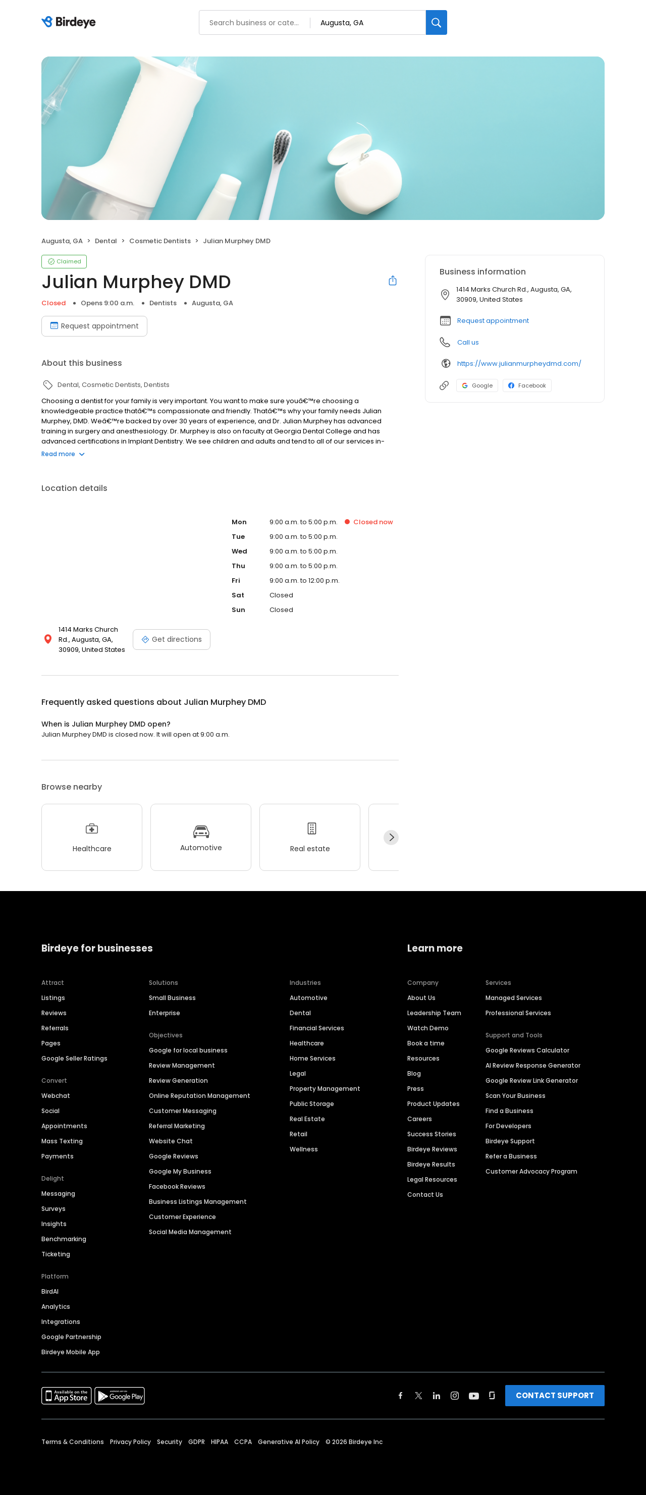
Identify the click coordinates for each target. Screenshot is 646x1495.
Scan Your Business (516, 1095)
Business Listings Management (198, 1201)
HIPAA (219, 1441)
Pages (51, 1043)
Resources (423, 1058)
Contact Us (425, 1194)
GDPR (196, 1441)
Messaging (58, 1193)
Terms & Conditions (72, 1441)
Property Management (325, 1088)
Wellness (304, 1149)
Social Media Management (190, 1232)
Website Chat (171, 1141)
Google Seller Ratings (74, 1058)
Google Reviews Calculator (527, 1050)
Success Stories (431, 1134)
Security (169, 1441)
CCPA (243, 1441)
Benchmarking (63, 1239)
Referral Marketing (177, 1126)
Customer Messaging (183, 1110)
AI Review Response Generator (533, 1065)
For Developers (508, 1126)
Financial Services (317, 1028)
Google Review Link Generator (532, 1080)
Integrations (60, 1321)
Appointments (64, 1126)
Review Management (182, 1065)
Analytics (55, 1306)
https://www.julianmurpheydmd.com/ (519, 363)
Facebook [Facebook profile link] (527, 385)
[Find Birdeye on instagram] (455, 1395)
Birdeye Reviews (432, 1149)
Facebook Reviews (177, 1186)
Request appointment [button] (493, 320)
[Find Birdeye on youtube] (474, 1395)
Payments (57, 1156)
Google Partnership (71, 1337)
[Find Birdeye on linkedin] (437, 1395)
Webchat (55, 1095)
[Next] (391, 837)
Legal (298, 1073)
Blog (414, 1073)
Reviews (54, 1013)
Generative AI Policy (288, 1441)
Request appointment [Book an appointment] (94, 326)
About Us (421, 997)
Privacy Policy (130, 1441)
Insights (54, 1224)
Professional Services (518, 1013)
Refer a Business (511, 1156)
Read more (63, 454)
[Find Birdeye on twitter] (418, 1395)
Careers (419, 1119)
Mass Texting (62, 1141)
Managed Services (514, 997)
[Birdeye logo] (70, 23)
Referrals (55, 1028)
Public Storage (312, 1103)
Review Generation (178, 1080)
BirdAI (50, 1291)
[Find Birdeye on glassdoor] (492, 1395)
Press (415, 1088)
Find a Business (509, 1110)
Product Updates (433, 1103)
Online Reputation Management (199, 1095)
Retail (298, 1134)
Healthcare (307, 1043)
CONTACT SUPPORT (555, 1395)
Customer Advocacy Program (531, 1171)
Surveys (53, 1208)
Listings (53, 997)
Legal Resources (432, 1179)
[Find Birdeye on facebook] (401, 1395)
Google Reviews (173, 1156)
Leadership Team (434, 1013)
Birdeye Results (431, 1164)
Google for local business (188, 1050)
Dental (300, 1013)
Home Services (313, 1058)
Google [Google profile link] (477, 385)
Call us (468, 342)
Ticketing (55, 1254)
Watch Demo (428, 1028)
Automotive (309, 997)
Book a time (426, 1043)
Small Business (172, 997)
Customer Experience (182, 1216)
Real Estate (307, 1119)
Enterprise (164, 1013)
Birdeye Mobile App (70, 1352)
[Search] (436, 22)
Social (50, 1110)
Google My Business (180, 1171)
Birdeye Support (510, 1141)
